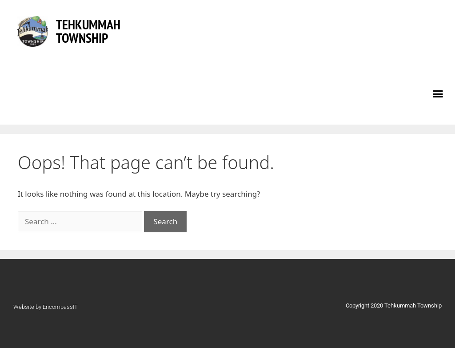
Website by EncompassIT (45, 306)
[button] (438, 93)
